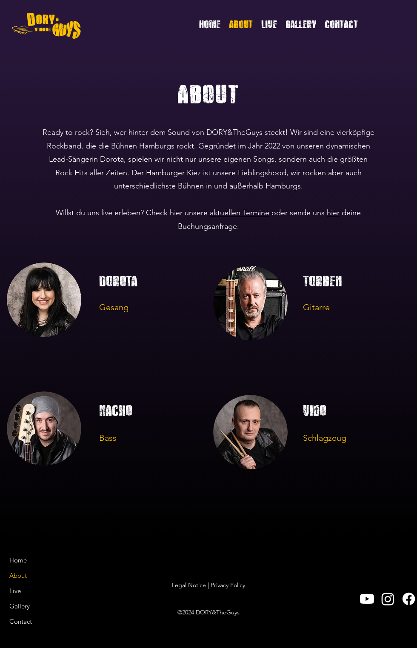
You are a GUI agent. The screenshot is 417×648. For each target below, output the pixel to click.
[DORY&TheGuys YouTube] (367, 599)
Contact (20, 621)
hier (333, 212)
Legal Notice (189, 585)
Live (15, 591)
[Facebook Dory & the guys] (408, 599)
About (18, 575)
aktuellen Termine (239, 212)
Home (18, 560)
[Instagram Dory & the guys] (388, 599)
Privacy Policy (228, 585)
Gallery (19, 606)
